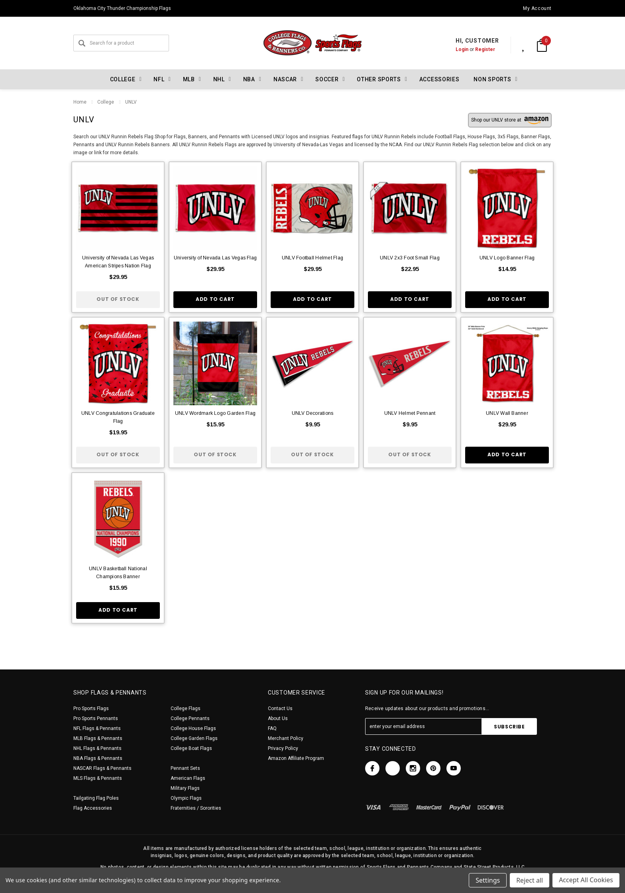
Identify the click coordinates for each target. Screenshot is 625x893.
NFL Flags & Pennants (97, 728)
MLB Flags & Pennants (97, 738)
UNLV (130, 102)
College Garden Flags (194, 738)
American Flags (188, 778)
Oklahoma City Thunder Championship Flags (122, 8)
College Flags (185, 708)
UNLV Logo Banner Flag (507, 258)
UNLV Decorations (313, 413)
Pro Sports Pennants (95, 718)
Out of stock (117, 299)
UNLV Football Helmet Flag (312, 258)
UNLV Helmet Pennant (410, 413)
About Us (278, 718)
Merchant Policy (285, 738)
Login (453, 49)
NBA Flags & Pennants (97, 758)
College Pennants (190, 718)
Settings (488, 880)
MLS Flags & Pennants (97, 778)
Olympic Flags (186, 798)
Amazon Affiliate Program (296, 758)
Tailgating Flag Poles (96, 798)
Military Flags (185, 788)
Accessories (439, 79)
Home (79, 102)
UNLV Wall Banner (507, 413)
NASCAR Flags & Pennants (102, 768)
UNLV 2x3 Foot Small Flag (410, 258)
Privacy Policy (283, 748)
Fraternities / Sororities (196, 808)
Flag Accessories (92, 808)
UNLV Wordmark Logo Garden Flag (215, 413)
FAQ (272, 728)
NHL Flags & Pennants (97, 748)
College (105, 102)
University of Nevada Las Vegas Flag (215, 258)
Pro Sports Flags (91, 708)
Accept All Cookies (586, 880)
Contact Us (280, 708)
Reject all (529, 880)
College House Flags (193, 728)
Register (477, 49)
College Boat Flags (191, 748)
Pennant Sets (185, 768)
